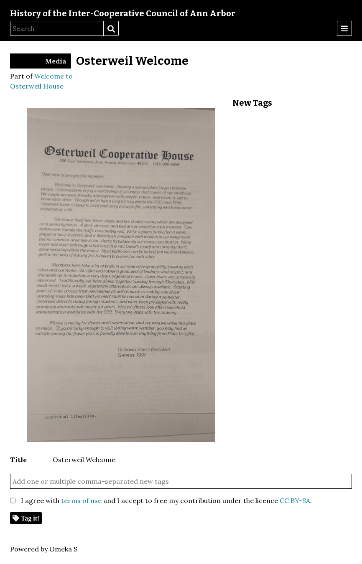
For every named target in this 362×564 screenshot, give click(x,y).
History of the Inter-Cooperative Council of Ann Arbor (122, 13)
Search (110, 28)
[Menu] (344, 28)
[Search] (56, 28)
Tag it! (30, 518)
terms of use (81, 500)
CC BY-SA (295, 500)
